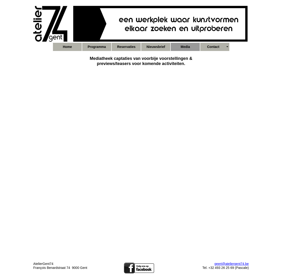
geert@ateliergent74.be (232, 264)
